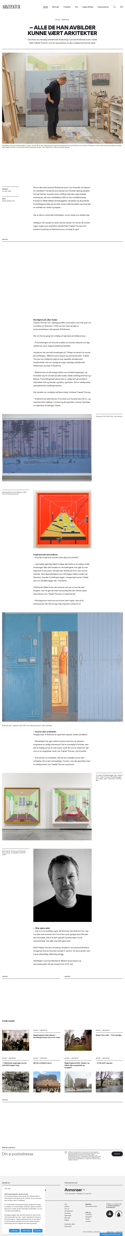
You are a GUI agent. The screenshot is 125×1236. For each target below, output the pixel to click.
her (62, 954)
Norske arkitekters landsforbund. (113, 1206)
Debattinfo (68, 1215)
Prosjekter (67, 7)
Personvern (68, 1226)
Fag (66, 1204)
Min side (67, 1218)
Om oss (67, 1209)
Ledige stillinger (87, 7)
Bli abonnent (69, 1211)
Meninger (55, 7)
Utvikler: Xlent (119, 1232)
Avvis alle (38, 1230)
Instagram (88, 1217)
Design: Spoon (110, 1232)
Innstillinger (14, 1230)
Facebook (88, 1214)
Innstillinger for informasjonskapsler (111, 1234)
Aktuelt (45, 7)
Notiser (67, 1206)
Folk (76, 7)
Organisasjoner (103, 7)
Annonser (75, 1189)
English (67, 1220)
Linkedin (88, 1221)
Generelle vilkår (70, 1224)
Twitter (87, 1219)
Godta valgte (26, 1230)
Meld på (117, 1154)
